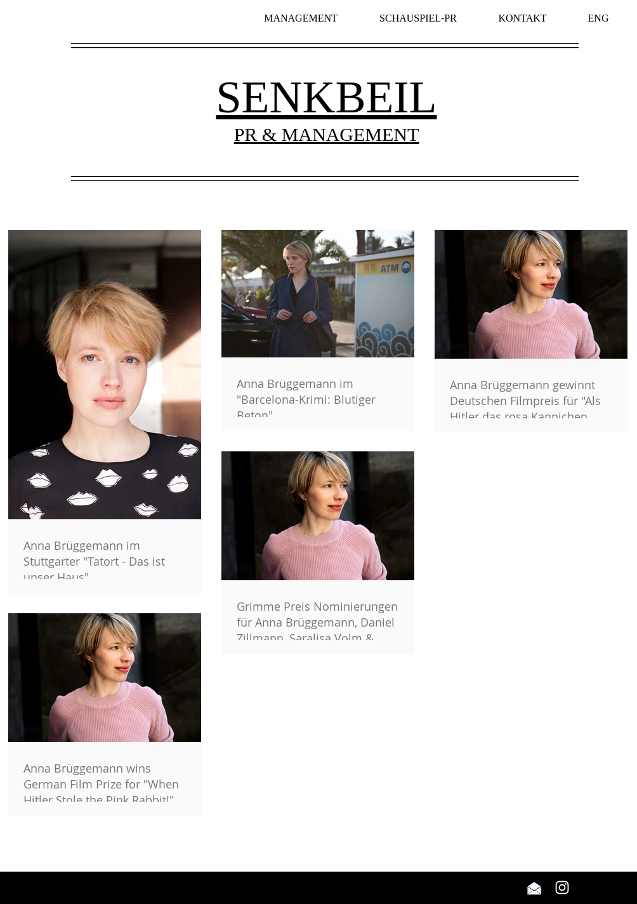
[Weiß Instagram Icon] (562, 887)
